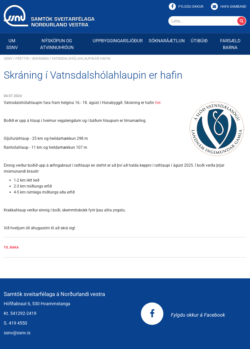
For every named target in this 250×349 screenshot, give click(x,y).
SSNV (8, 58)
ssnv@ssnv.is (17, 332)
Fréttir (22, 58)
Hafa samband (233, 6)
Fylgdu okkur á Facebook (183, 315)
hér (157, 102)
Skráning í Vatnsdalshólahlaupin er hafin (71, 58)
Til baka (11, 247)
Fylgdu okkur (190, 6)
